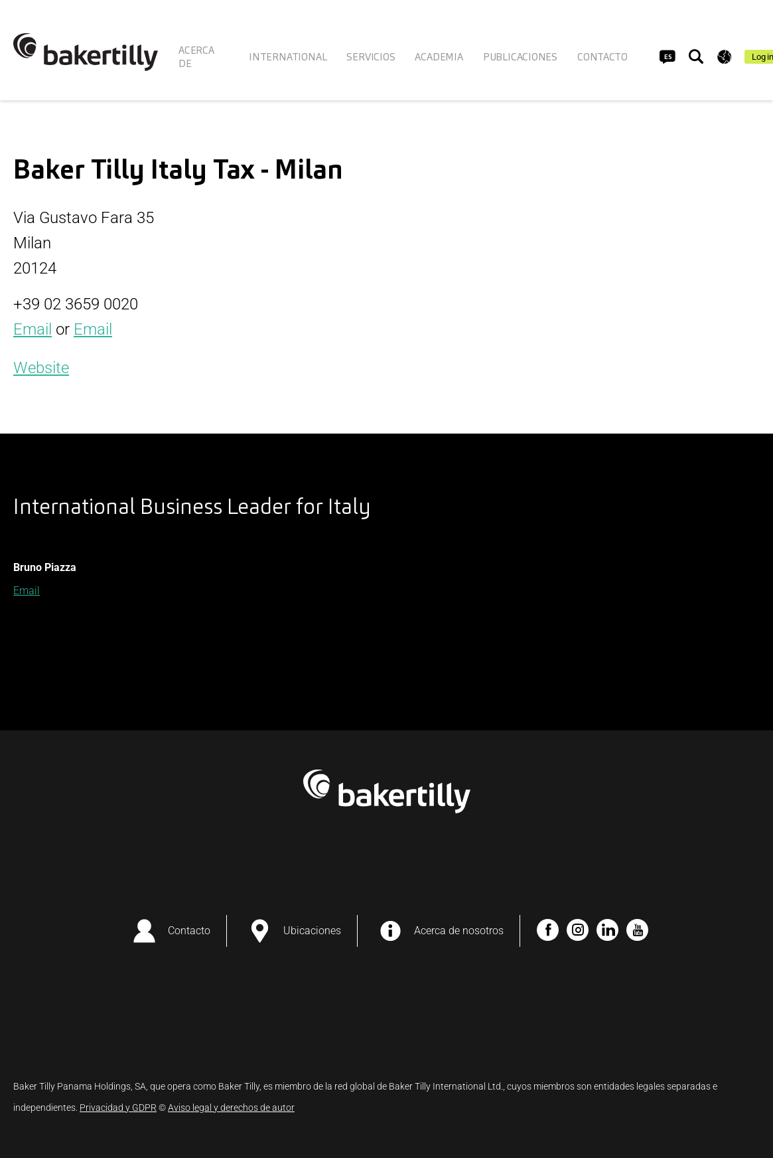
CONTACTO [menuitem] (602, 57)
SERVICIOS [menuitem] (370, 57)
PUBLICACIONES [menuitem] (520, 57)
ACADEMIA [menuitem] (438, 57)
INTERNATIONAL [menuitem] (287, 57)
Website (41, 368)
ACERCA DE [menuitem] (196, 57)
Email (32, 329)
